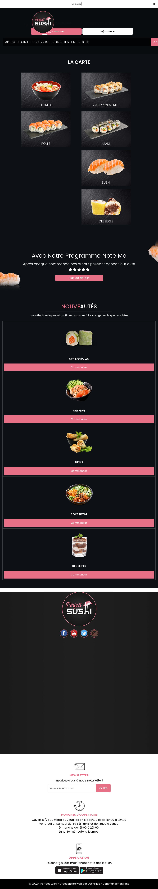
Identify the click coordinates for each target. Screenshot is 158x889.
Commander (79, 367)
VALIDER (103, 788)
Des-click (94, 884)
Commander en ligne (116, 884)
